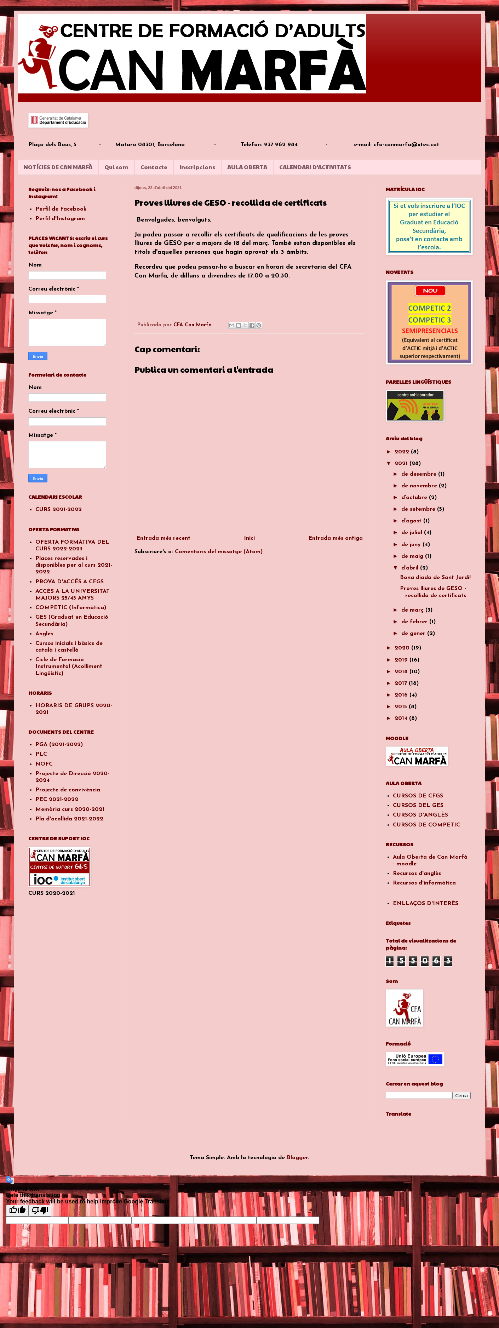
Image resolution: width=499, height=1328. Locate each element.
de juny (412, 545)
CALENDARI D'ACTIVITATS (315, 167)
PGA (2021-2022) (59, 745)
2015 (402, 707)
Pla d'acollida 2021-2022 (69, 819)
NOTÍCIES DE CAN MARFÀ (57, 167)
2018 (402, 672)
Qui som (116, 167)
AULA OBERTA (247, 167)
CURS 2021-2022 (58, 510)
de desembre (419, 474)
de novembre (420, 486)
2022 (403, 452)
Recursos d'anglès (417, 873)
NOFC (44, 764)
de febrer (415, 622)
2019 (402, 660)
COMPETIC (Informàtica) (70, 608)
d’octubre (415, 497)
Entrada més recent (163, 538)
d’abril (410, 568)
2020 (403, 648)
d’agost (412, 521)
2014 (402, 718)
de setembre (419, 509)
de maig (413, 556)
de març (413, 610)
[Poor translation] (40, 1211)
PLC (41, 754)
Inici (249, 538)
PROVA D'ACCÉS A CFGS (69, 582)
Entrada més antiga (335, 538)
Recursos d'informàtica (424, 883)
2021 (402, 463)
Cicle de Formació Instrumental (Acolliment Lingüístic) (68, 666)
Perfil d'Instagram (60, 219)
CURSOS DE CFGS (418, 796)
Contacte (153, 167)
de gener (414, 633)
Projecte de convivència (67, 790)
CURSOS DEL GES (418, 805)
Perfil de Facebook (61, 209)
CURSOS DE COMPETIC (426, 825)
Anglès (44, 634)
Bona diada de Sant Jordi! (435, 577)
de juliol (412, 533)
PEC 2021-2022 (56, 799)
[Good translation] (17, 1211)
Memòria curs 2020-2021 (69, 809)
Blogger (297, 1158)
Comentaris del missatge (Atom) (219, 552)
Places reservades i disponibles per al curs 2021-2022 (73, 565)
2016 (402, 695)
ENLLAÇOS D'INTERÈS (425, 903)
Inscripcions (197, 167)
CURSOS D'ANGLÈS (420, 815)
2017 (402, 683)
